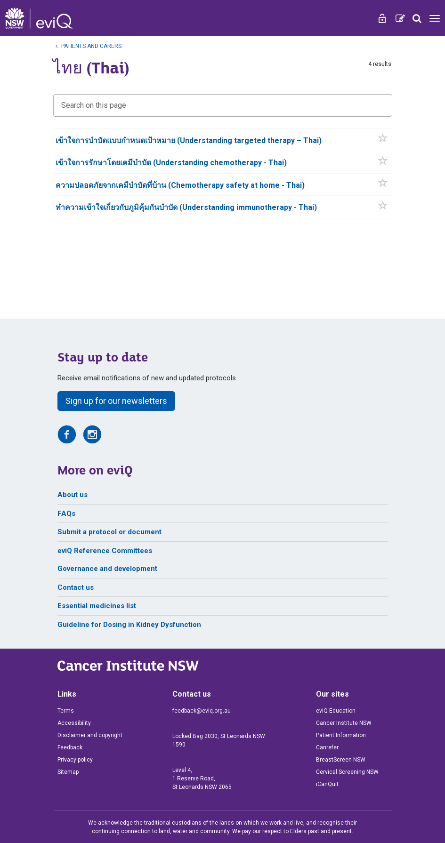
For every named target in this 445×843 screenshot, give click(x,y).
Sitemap (68, 772)
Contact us (75, 587)
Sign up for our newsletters (116, 401)
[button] (383, 140)
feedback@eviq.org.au (201, 710)
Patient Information (341, 735)
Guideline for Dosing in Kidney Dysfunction (129, 624)
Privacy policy (75, 759)
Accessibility (74, 723)
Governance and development (107, 568)
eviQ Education (336, 710)
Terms (65, 710)
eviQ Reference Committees (104, 550)
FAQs (66, 513)
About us (72, 494)
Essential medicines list (96, 606)
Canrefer (327, 747)
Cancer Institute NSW (344, 723)
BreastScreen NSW (340, 759)
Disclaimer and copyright (89, 735)
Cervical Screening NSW (347, 772)
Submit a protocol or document (109, 532)
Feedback (69, 747)
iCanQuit (327, 784)
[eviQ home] (39, 18)
